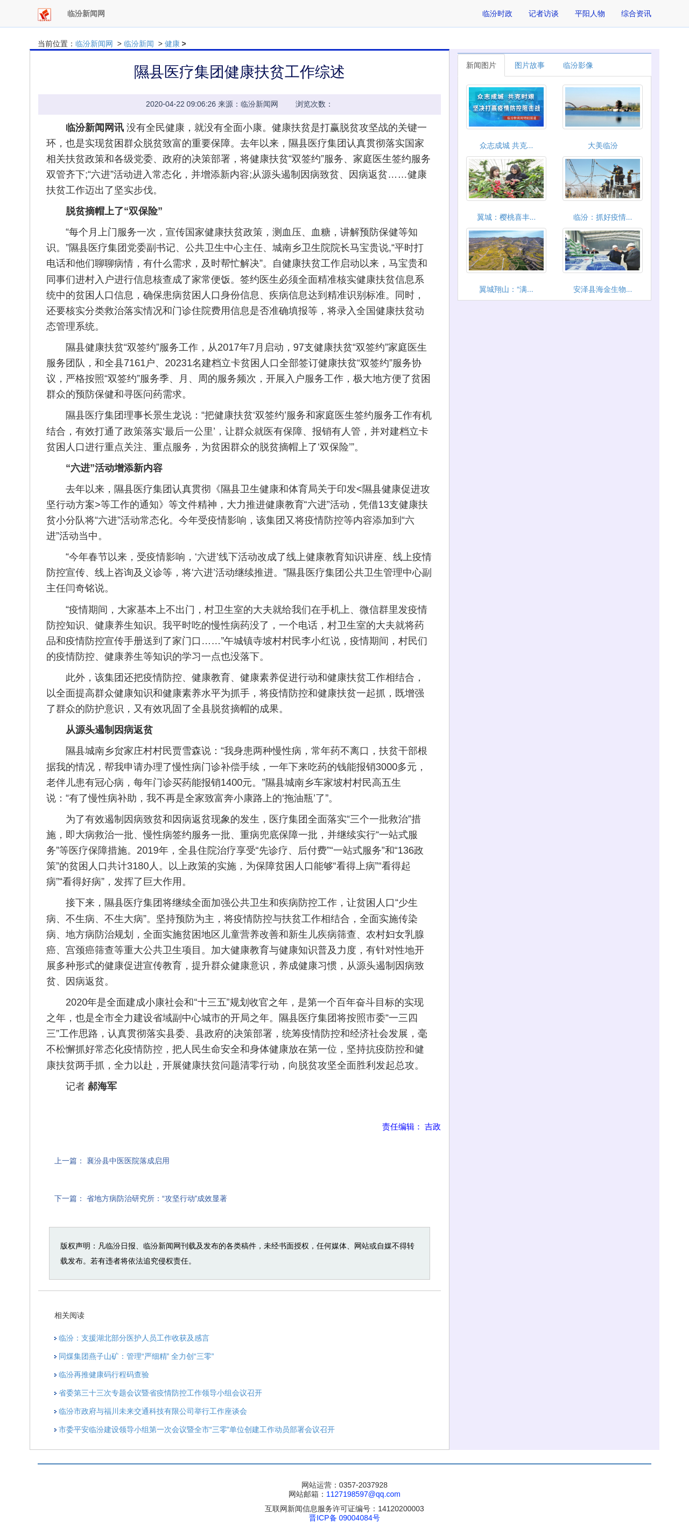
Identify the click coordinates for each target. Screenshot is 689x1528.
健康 (172, 43)
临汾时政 (497, 13)
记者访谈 (544, 13)
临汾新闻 (139, 43)
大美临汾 (603, 145)
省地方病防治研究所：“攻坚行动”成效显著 (157, 1198)
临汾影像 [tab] (578, 65)
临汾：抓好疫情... (602, 217)
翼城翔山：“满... (506, 289)
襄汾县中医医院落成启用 (128, 1160)
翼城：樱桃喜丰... (506, 217)
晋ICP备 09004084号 (344, 1517)
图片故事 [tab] (530, 65)
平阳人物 (590, 13)
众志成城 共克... (506, 145)
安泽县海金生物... (602, 289)
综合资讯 (636, 13)
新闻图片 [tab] (481, 65)
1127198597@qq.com (363, 1494)
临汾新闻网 (94, 43)
